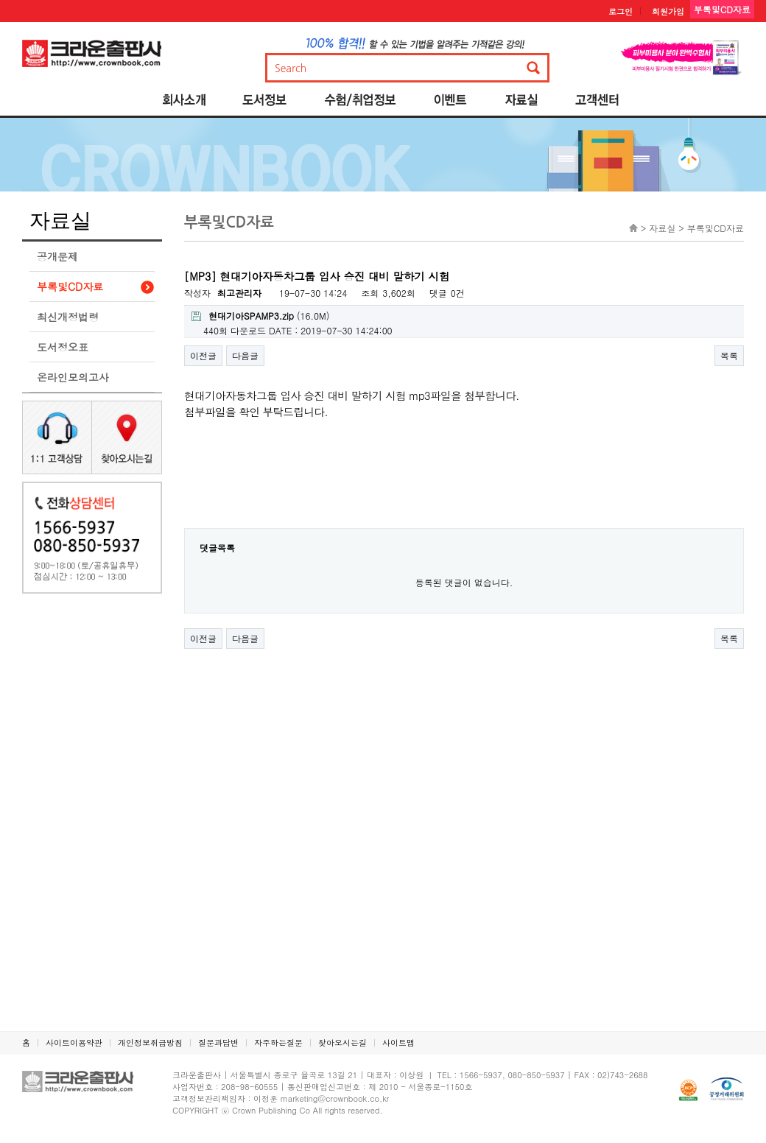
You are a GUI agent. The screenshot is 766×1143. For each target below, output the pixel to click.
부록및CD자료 (70, 286)
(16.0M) (260, 315)
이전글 (203, 355)
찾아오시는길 (342, 1042)
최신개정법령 (68, 316)
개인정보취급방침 (150, 1042)
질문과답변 (218, 1042)
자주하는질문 (278, 1042)
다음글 (245, 355)
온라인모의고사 (73, 377)
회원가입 (668, 11)
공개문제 (57, 256)
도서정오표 (62, 347)
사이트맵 (398, 1042)
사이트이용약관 (74, 1042)
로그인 (620, 11)
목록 (729, 355)
